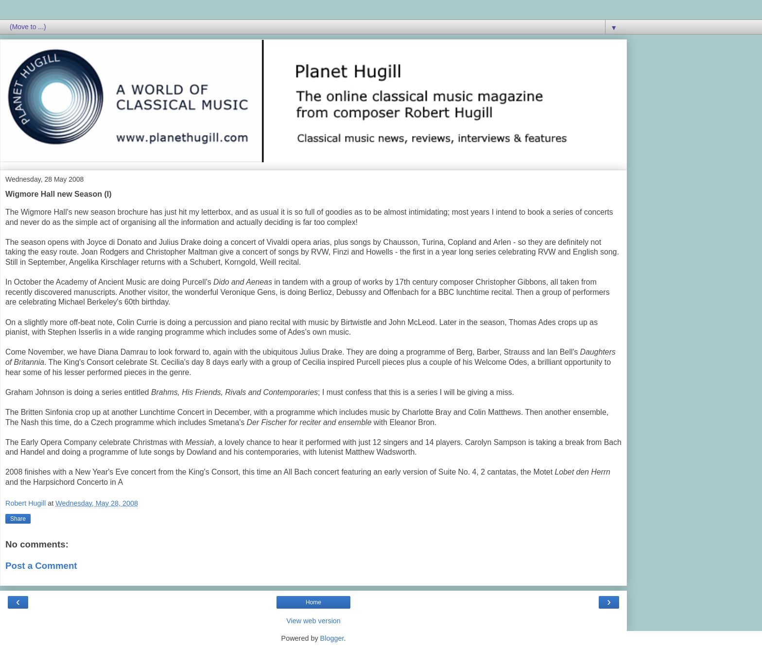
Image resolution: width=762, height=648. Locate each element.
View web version (313, 621)
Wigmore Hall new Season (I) (58, 194)
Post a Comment (41, 566)
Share (18, 518)
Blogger (332, 638)
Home (313, 602)
